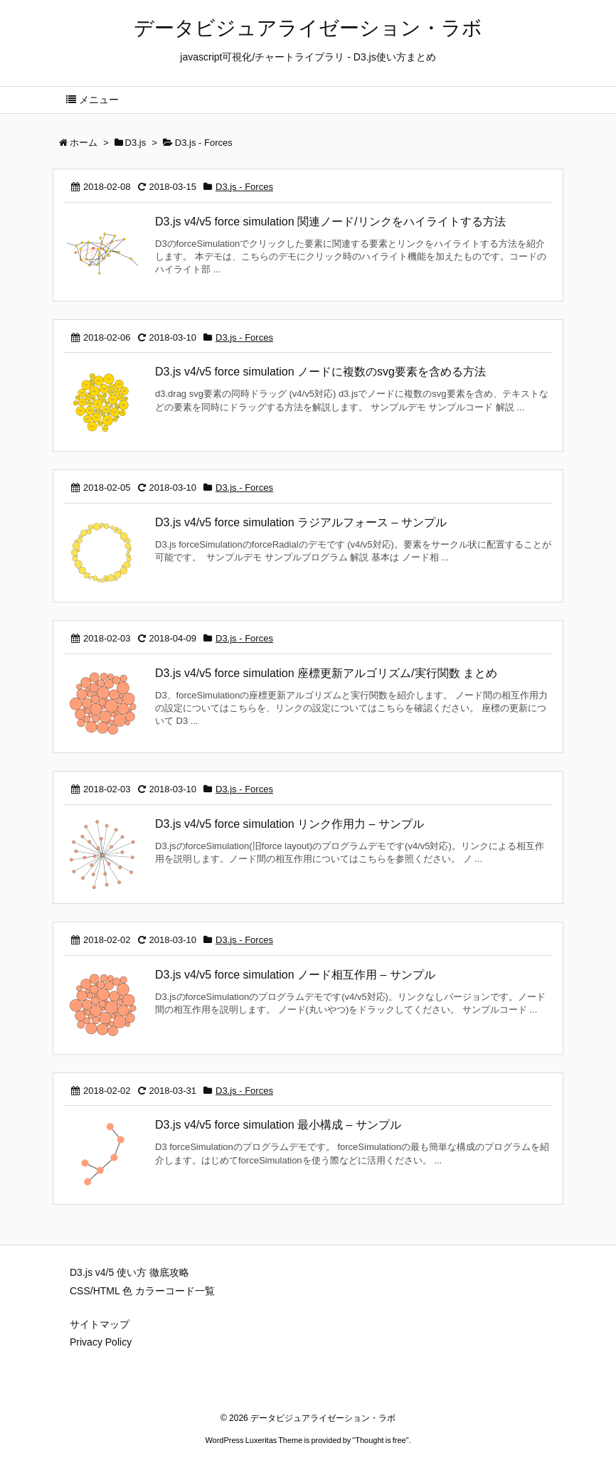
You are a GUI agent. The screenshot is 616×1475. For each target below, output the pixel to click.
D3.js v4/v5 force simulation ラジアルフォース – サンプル (301, 522)
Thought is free (380, 1440)
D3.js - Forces (244, 186)
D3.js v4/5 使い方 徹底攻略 (129, 1272)
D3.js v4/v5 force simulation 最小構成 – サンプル (278, 1125)
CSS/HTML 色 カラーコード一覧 (142, 1290)
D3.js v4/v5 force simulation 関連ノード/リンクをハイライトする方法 (330, 221)
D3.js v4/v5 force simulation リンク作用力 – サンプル (289, 824)
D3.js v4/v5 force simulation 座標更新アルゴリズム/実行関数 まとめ (326, 673)
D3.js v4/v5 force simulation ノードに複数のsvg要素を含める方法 (320, 372)
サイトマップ (99, 1324)
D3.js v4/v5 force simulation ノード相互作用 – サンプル (295, 975)
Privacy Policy (101, 1342)
